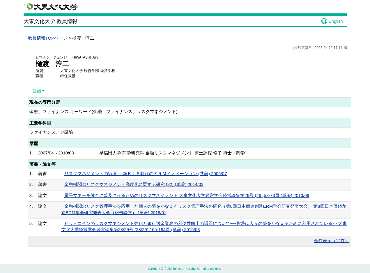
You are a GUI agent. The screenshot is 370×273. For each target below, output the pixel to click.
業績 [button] (37, 91)
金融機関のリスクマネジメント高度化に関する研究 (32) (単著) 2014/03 (133, 184)
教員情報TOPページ (48, 38)
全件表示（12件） (332, 240)
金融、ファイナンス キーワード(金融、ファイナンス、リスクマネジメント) (103, 111)
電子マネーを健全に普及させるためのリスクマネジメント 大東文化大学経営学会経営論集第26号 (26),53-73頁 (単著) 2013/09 (186, 195)
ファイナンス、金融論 (51, 132)
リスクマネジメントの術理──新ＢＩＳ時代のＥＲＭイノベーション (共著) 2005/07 (145, 173)
